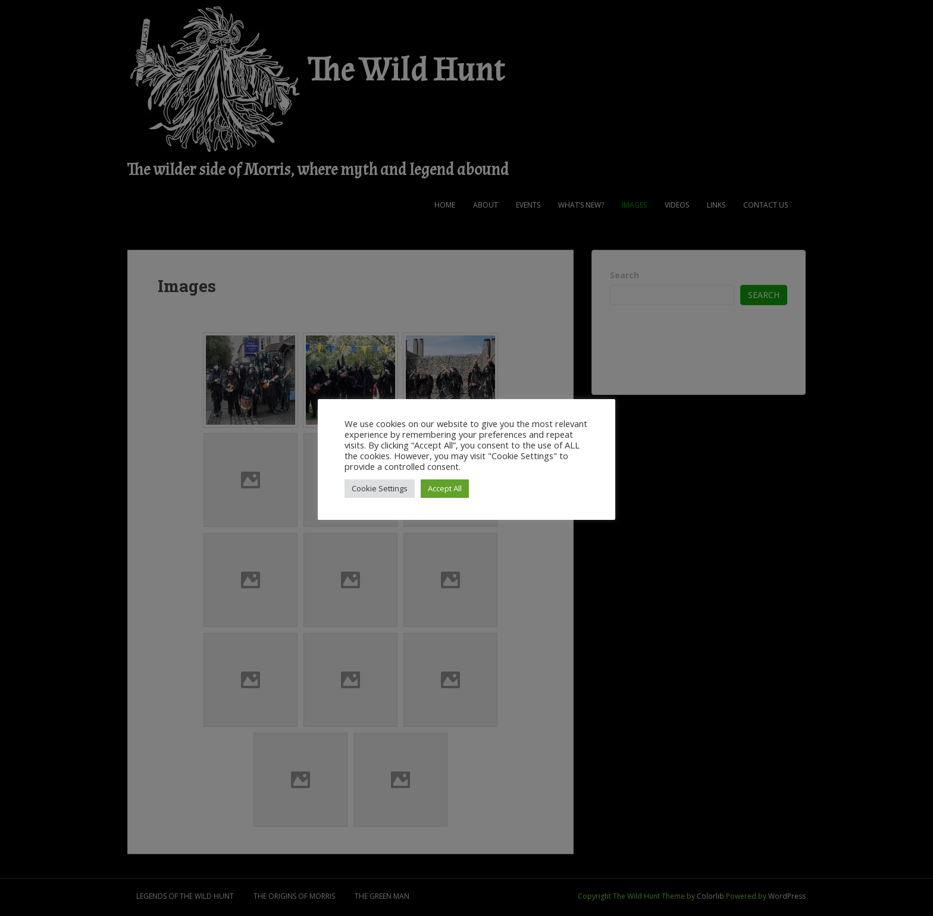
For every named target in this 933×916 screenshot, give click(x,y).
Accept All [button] (445, 488)
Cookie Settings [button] (380, 488)
